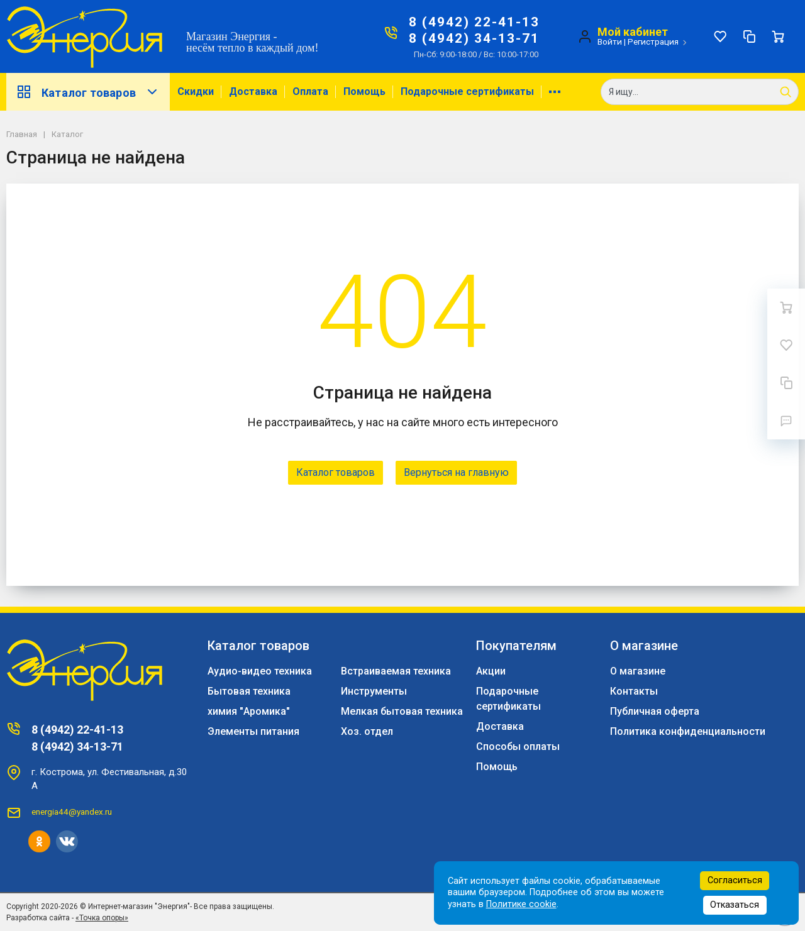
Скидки (195, 91)
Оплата (310, 91)
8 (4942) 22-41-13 (474, 22)
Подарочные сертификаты (467, 91)
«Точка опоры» (101, 917)
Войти (609, 41)
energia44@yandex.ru (71, 812)
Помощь (364, 91)
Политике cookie (521, 904)
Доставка (253, 91)
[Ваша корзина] (778, 36)
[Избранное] (720, 36)
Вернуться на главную (456, 472)
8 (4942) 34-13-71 (474, 38)
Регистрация (653, 41)
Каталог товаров (88, 91)
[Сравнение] (749, 36)
